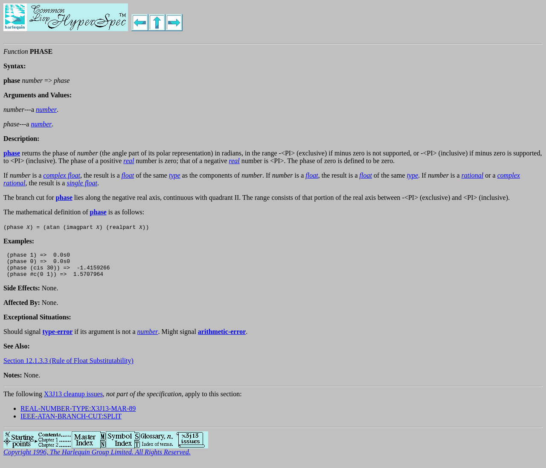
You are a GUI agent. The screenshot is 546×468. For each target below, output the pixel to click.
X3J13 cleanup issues (73, 399)
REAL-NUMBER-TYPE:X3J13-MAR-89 (78, 413)
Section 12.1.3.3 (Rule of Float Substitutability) (68, 365)
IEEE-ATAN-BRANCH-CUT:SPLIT (71, 421)
